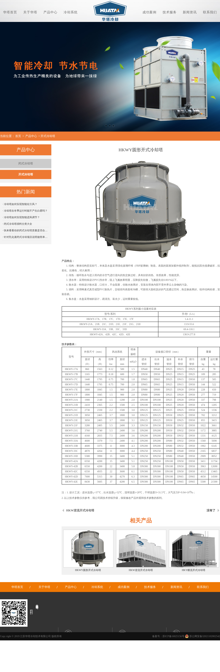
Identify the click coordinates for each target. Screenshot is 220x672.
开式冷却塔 (48, 136)
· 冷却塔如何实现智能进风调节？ (21, 217)
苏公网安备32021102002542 (202, 636)
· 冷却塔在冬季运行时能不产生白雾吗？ (25, 210)
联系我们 (210, 12)
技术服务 (170, 12)
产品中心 (50, 12)
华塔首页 (10, 12)
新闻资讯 (190, 12)
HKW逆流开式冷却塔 (80, 510)
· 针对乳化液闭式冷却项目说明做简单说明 (26, 237)
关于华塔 (30, 12)
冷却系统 (71, 12)
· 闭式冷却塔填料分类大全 (17, 224)
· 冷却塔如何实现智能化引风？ (20, 204)
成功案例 (149, 12)
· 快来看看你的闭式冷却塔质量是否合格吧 (26, 230)
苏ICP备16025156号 (173, 636)
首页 (18, 136)
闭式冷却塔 (25, 163)
